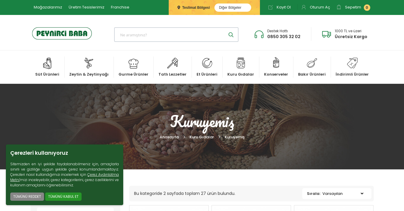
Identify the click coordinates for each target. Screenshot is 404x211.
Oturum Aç (315, 7)
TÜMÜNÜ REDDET (27, 196)
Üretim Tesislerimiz (86, 7)
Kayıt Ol (279, 7)
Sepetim (353, 7)
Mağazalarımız (48, 7)
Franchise (120, 7)
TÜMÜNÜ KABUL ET (63, 196)
